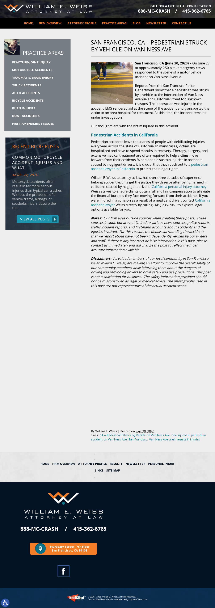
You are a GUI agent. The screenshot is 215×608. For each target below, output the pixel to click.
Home (28, 23)
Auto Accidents (26, 93)
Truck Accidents (26, 85)
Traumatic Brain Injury (32, 77)
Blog (136, 23)
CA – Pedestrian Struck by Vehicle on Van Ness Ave (135, 435)
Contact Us (181, 23)
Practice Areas (114, 23)
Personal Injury (161, 464)
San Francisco (137, 439)
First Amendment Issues (33, 123)
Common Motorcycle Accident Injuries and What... (37, 162)
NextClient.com (139, 599)
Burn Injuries (23, 108)
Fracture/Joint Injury (31, 62)
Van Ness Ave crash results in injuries (174, 439)
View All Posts (35, 219)
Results (116, 464)
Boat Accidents (26, 116)
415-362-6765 (196, 11)
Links (99, 470)
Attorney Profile (81, 23)
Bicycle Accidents (28, 100)
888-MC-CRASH (154, 11)
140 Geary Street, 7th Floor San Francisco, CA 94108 (69, 548)
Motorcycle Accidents (32, 70)
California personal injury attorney (179, 186)
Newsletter (156, 23)
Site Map (113, 470)
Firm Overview (50, 23)
